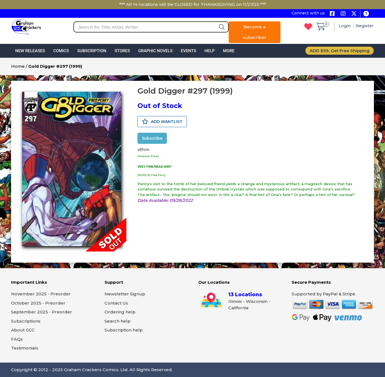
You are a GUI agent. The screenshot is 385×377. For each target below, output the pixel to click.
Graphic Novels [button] (155, 50)
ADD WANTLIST (162, 121)
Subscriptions (25, 321)
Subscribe (152, 138)
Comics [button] (61, 50)
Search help (117, 321)
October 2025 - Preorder (38, 303)
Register (365, 25)
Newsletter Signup (124, 293)
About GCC (23, 330)
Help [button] (210, 50)
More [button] (228, 50)
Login (345, 25)
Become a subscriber (254, 32)
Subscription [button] (91, 50)
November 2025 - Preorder (41, 293)
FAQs (17, 339)
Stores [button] (122, 50)
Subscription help (123, 330)
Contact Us (116, 303)
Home (18, 66)
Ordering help (120, 312)
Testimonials (24, 348)
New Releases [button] (30, 50)
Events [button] (188, 50)
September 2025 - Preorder (41, 312)
